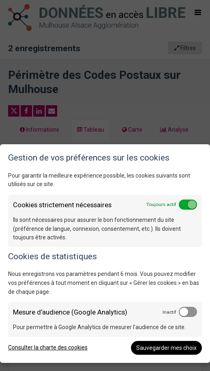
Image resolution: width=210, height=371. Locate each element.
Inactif (169, 312)
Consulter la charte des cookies (48, 347)
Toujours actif (161, 204)
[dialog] (105, 253)
